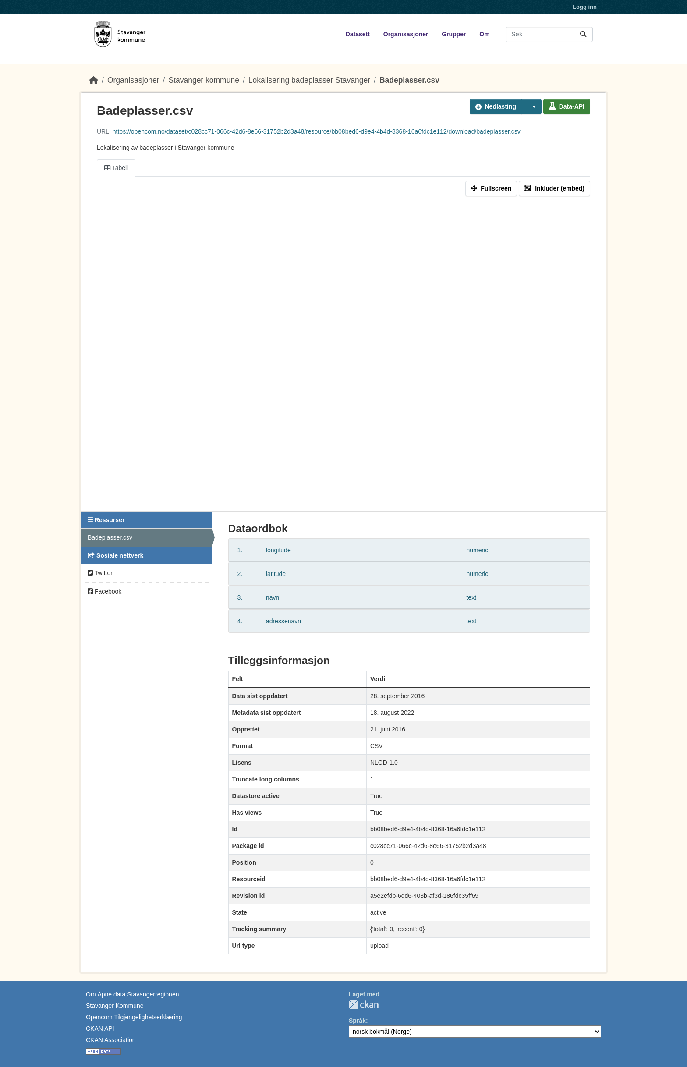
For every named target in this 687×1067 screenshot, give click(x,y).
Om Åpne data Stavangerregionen (132, 994)
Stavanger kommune (203, 80)
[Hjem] (93, 80)
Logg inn (585, 7)
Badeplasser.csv (409, 80)
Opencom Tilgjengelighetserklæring (134, 1017)
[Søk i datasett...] (549, 34)
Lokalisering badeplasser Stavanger (309, 80)
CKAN (364, 1004)
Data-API (566, 106)
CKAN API (100, 1028)
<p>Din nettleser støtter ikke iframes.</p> (343, 355)
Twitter (100, 572)
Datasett (358, 34)
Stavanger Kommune (115, 1005)
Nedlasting (496, 106)
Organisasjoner (405, 34)
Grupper (454, 34)
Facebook (104, 591)
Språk (357, 1020)
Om (484, 34)
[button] (531, 106)
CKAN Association (111, 1039)
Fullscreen (491, 188)
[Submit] (583, 34)
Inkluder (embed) (554, 188)
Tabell (116, 167)
